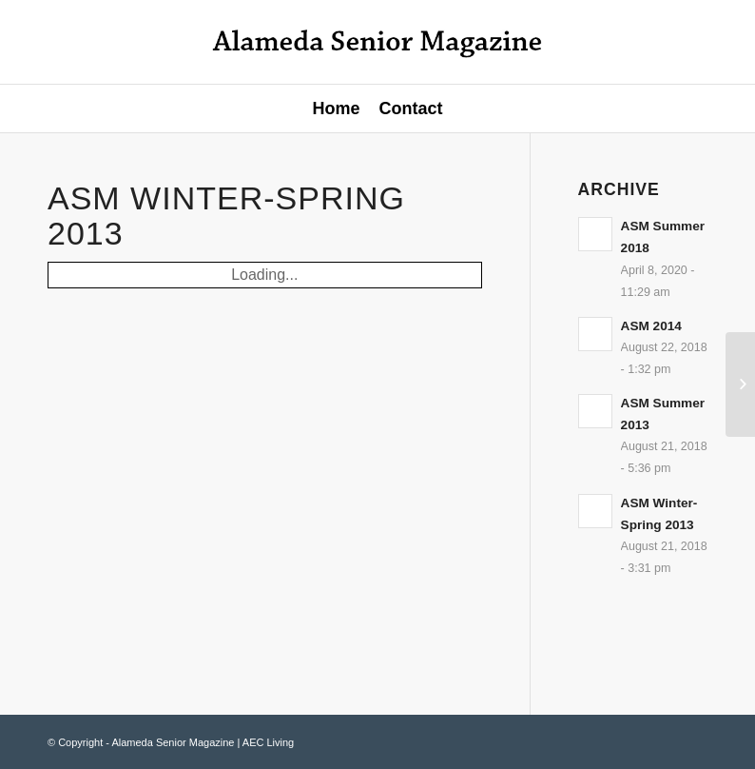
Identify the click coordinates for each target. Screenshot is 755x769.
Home (335, 108)
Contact (411, 108)
